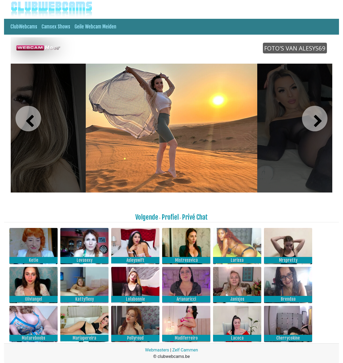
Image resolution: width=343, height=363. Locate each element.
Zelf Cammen (185, 350)
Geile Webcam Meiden (95, 27)
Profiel (170, 217)
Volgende (146, 217)
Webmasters (157, 350)
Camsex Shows (56, 27)
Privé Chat (195, 217)
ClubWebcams (23, 27)
